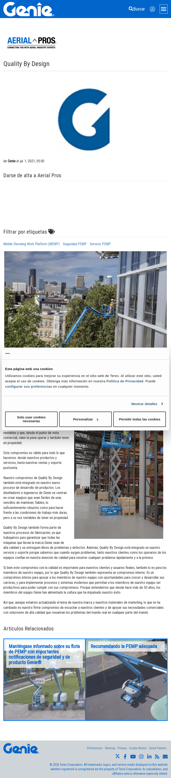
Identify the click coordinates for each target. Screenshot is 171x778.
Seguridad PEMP (75, 244)
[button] (5, 679)
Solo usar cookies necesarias (31, 419)
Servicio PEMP (100, 244)
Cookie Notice (138, 748)
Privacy (122, 748)
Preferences (95, 748)
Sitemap (110, 748)
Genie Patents (158, 748)
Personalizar (85, 419)
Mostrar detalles (144, 404)
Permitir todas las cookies (139, 419)
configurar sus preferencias (28, 386)
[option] (44, 679)
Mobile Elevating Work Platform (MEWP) (31, 244)
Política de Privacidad (124, 381)
